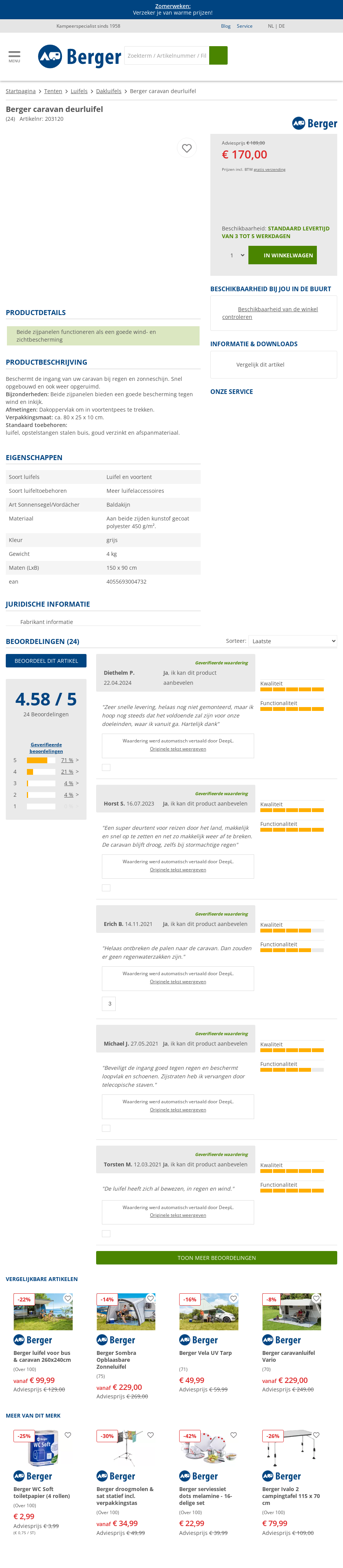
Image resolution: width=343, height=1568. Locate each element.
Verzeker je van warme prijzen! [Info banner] (173, 9)
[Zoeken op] (218, 55)
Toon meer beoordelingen (217, 1257)
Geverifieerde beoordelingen (46, 747)
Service (245, 26)
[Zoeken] (166, 55)
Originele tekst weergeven (178, 749)
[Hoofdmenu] (15, 56)
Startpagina (21, 91)
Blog (226, 26)
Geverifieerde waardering (221, 663)
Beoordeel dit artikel (46, 660)
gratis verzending (269, 169)
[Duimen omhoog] (106, 767)
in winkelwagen (282, 256)
